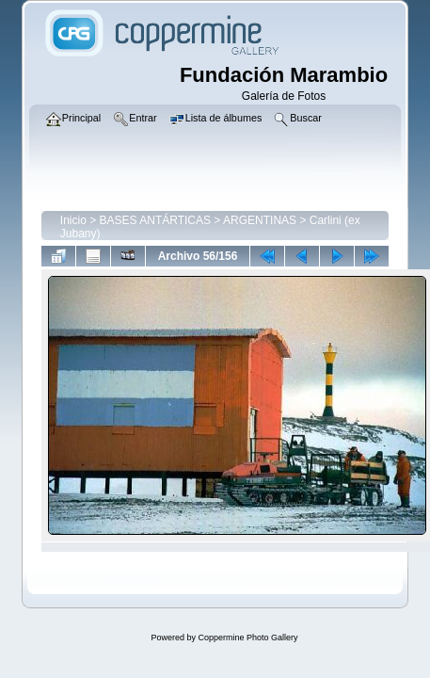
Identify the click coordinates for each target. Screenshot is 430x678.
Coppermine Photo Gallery (247, 637)
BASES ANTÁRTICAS (155, 220)
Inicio (73, 220)
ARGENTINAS (259, 220)
